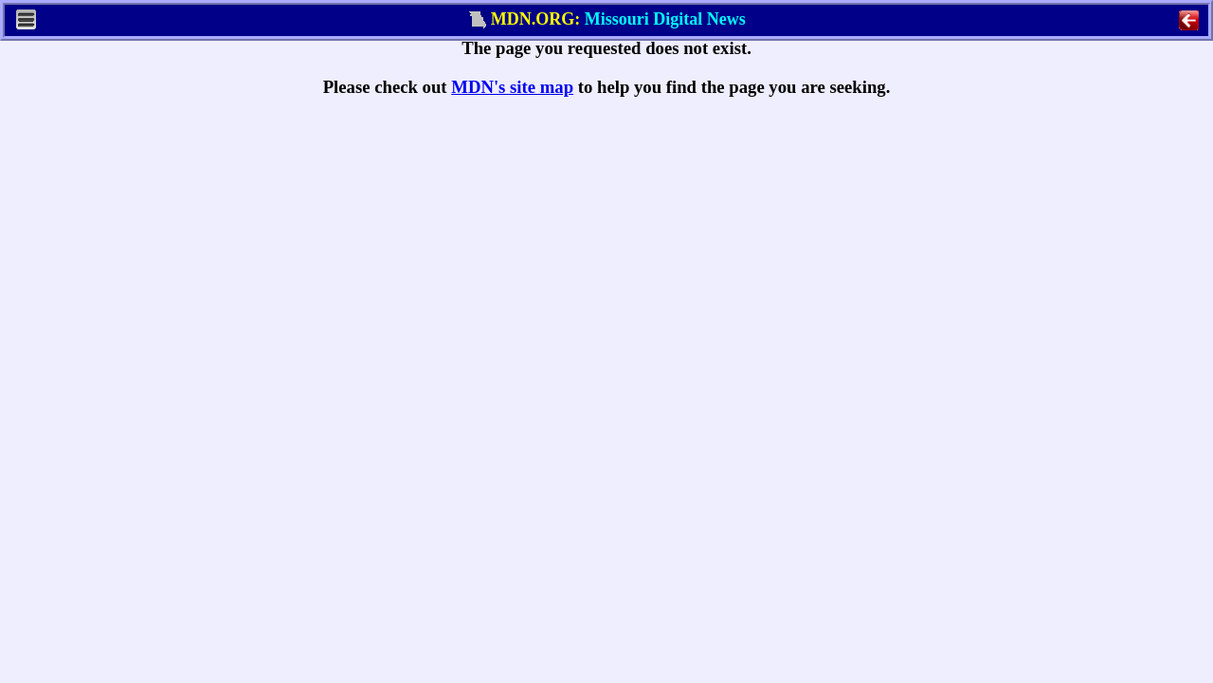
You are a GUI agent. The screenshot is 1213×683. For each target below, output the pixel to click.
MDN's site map (512, 87)
